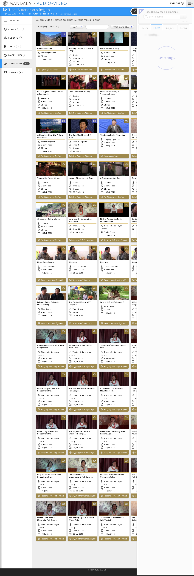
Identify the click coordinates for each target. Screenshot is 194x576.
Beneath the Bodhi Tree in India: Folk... (80, 346)
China (21, 14)
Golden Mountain (44, 48)
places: (8, 14)
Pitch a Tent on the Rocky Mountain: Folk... (111, 220)
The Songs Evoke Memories (112, 135)
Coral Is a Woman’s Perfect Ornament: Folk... (112, 475)
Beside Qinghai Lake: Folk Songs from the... (48, 389)
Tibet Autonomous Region (39, 14)
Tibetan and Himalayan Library (52, 280)
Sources (13, 72)
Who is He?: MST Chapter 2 (112, 302)
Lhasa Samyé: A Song (109, 48)
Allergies (73, 262)
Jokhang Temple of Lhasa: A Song (81, 49)
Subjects (13, 37)
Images (14, 55)
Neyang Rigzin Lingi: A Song (81, 178)
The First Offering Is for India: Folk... (113, 346)
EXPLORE (177, 3)
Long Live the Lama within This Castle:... (80, 220)
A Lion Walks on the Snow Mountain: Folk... (111, 389)
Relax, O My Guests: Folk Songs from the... (47, 432)
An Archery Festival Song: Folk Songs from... (50, 346)
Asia (14, 14)
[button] (190, 3)
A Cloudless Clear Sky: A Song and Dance (50, 136)
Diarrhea (104, 262)
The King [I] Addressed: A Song (80, 136)
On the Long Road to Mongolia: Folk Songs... (47, 518)
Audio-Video (17, 63)
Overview (11, 20)
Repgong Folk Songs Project (83, 240)
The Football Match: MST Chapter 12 (80, 303)
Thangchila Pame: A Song (48, 178)
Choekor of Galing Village (48, 219)
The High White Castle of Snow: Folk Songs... (79, 432)
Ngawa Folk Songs (111, 156)
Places (14, 29)
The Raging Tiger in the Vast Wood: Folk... (81, 518)
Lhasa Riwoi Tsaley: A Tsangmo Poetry (109, 92)
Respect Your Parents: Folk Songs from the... (49, 475)
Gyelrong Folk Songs (49, 69)
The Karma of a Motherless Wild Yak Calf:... (112, 518)
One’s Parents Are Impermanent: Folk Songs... (81, 475)
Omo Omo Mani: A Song (79, 91)
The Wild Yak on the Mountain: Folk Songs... (82, 389)
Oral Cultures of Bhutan (82, 69)
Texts (12, 46)
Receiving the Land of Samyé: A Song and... (50, 92)
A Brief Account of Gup (110, 178)
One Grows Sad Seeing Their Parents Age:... (113, 432)
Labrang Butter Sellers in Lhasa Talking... (48, 303)
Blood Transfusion (45, 262)
